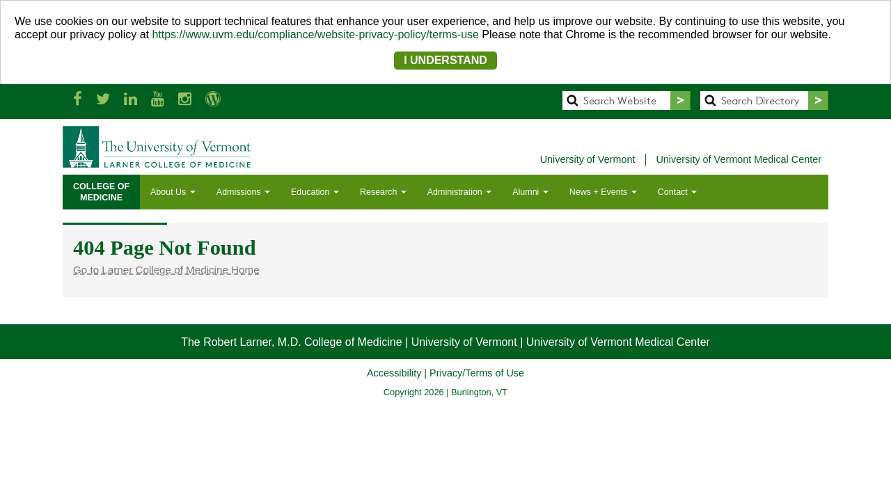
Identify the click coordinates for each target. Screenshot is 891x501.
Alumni (530, 192)
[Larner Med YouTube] (158, 99)
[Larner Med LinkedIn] (130, 99)
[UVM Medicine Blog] (213, 99)
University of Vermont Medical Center (738, 159)
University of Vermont (588, 159)
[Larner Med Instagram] (185, 99)
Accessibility (394, 373)
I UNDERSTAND (445, 60)
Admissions (243, 192)
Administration (459, 192)
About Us (173, 192)
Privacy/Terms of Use (476, 373)
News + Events (603, 192)
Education (315, 192)
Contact (677, 192)
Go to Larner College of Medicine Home (166, 270)
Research (383, 192)
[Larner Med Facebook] (78, 99)
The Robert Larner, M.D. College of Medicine (291, 342)
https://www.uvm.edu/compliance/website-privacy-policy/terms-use (315, 34)
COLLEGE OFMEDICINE (101, 192)
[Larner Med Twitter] (103, 99)
